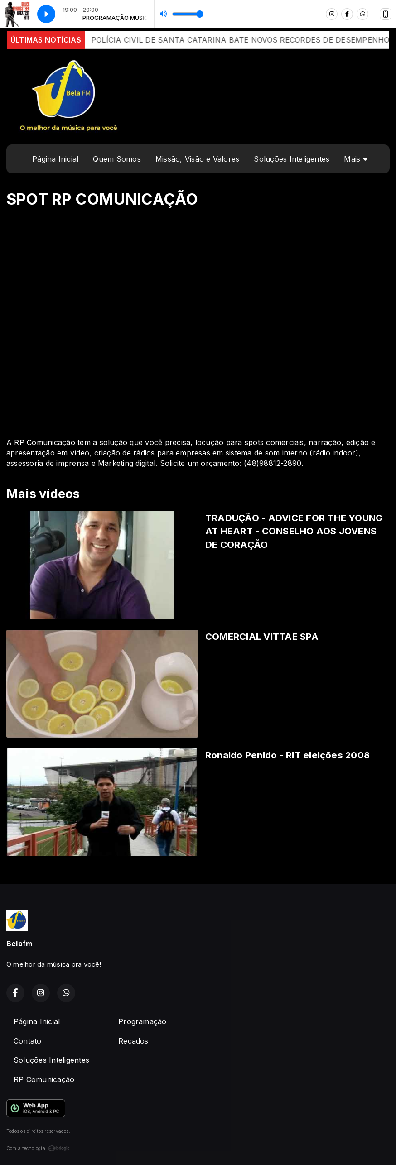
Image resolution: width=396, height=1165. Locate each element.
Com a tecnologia (38, 1148)
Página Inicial (55, 158)
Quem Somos (116, 158)
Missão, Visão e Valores (197, 158)
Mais (355, 158)
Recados (133, 1040)
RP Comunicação (44, 1079)
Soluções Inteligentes (291, 158)
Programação (142, 1021)
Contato (28, 1040)
